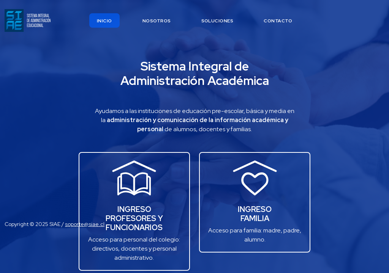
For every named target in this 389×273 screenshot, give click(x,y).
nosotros (156, 21)
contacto (278, 21)
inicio (104, 21)
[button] (254, 178)
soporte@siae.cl (84, 224)
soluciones (217, 21)
